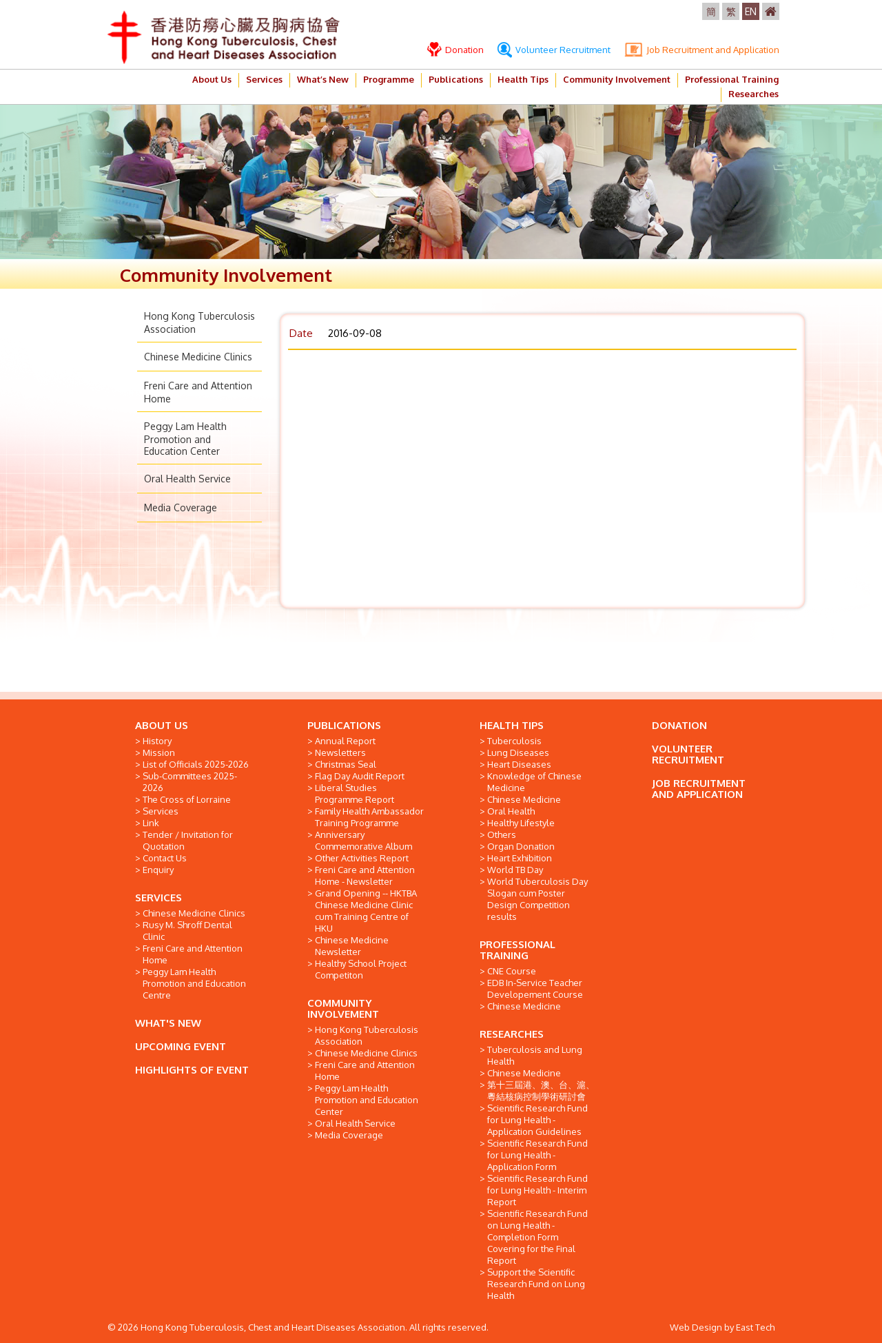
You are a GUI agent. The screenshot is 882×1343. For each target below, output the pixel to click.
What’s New (323, 79)
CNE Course (511, 970)
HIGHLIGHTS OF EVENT (192, 1069)
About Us (212, 79)
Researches (753, 93)
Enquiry (158, 869)
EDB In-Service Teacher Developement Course (535, 988)
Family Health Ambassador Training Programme (369, 817)
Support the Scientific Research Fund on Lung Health (536, 1284)
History (157, 740)
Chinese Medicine (524, 799)
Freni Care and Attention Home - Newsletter (365, 875)
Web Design (696, 1327)
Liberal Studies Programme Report (354, 793)
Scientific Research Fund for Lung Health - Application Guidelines (537, 1120)
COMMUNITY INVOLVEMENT (343, 1008)
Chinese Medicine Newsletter (352, 945)
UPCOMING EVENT (180, 1046)
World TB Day (515, 869)
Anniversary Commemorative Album (363, 840)
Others (501, 834)
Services (264, 79)
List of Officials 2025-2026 (196, 764)
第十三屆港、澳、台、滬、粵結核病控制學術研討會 (541, 1090)
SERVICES (158, 897)
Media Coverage (180, 507)
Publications (456, 79)
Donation (455, 49)
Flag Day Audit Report (359, 775)
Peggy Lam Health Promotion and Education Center (185, 438)
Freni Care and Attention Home (193, 954)
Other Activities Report (362, 857)
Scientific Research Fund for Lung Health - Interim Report (537, 1190)
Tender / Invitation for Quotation (188, 840)
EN (751, 11)
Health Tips (523, 79)
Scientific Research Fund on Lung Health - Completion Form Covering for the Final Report (537, 1237)
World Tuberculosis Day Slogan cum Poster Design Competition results (537, 899)
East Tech (755, 1327)
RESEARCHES (512, 1033)
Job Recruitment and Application (701, 49)
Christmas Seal (345, 764)
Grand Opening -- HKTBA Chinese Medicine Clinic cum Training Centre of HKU (366, 911)
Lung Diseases (518, 752)
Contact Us (165, 857)
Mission (159, 752)
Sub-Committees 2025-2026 (190, 781)
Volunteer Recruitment (554, 49)
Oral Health (511, 811)
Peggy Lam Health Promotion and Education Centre (194, 983)
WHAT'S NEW (168, 1022)
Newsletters (340, 752)
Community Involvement (616, 79)
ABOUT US (161, 725)
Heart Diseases (519, 764)
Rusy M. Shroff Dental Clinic (187, 930)
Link (151, 822)
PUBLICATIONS (344, 725)
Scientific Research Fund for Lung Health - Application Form (537, 1155)
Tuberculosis (514, 740)
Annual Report (345, 740)
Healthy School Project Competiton (361, 969)
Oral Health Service (187, 478)
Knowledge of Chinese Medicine (534, 781)
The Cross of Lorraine (187, 799)
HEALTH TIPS (512, 725)
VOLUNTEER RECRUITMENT (688, 754)
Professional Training (732, 79)
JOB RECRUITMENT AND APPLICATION (699, 789)
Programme (388, 79)
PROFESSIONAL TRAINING (517, 950)
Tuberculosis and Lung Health (534, 1055)
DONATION (679, 725)
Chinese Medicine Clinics (198, 356)
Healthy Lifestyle (521, 822)
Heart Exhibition (519, 857)
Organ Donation (521, 846)
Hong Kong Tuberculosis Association (366, 1035)
